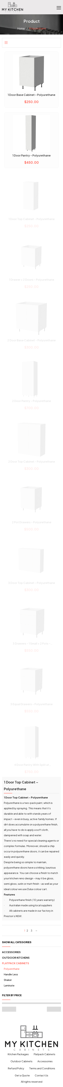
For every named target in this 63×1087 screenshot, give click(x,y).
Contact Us (41, 1075)
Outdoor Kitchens (16, 957)
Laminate (9, 985)
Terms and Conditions (42, 1068)
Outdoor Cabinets (21, 1061)
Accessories (11, 952)
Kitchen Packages (18, 1054)
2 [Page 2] (27, 930)
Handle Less (11, 974)
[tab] (6, 42)
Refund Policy (16, 1068)
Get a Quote (22, 1075)
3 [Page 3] (31, 930)
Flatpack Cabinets (15, 963)
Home (21, 28)
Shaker (8, 979)
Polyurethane (11, 968)
